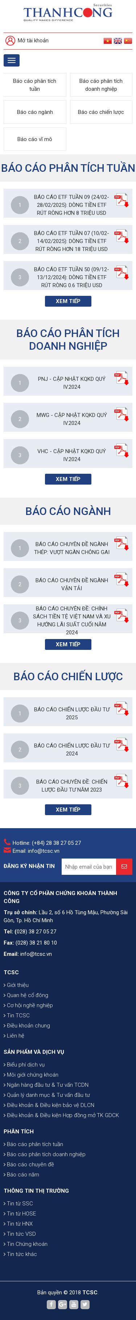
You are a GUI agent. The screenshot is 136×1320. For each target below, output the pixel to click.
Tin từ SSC (18, 1203)
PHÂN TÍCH (19, 1131)
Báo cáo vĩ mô (34, 139)
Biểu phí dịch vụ (24, 1064)
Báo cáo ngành (35, 112)
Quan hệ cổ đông (26, 995)
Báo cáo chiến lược (101, 112)
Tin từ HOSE (20, 1213)
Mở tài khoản (27, 41)
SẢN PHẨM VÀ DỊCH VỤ (34, 1052)
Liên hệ (14, 1035)
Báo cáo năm (21, 1174)
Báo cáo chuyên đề (29, 1164)
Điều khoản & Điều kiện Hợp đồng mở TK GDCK (61, 1115)
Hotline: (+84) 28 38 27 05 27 (47, 843)
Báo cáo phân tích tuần (34, 85)
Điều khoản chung (27, 1025)
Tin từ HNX (18, 1224)
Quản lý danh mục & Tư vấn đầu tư (47, 1095)
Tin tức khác (20, 1254)
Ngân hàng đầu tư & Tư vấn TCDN (46, 1085)
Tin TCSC (17, 1015)
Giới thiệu (16, 985)
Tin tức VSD (20, 1234)
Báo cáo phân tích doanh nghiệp (101, 85)
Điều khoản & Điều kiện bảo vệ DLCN (49, 1105)
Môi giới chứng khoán (31, 1075)
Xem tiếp (68, 301)
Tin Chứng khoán (26, 1244)
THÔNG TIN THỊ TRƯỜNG (36, 1191)
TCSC (11, 972)
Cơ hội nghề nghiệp (28, 1005)
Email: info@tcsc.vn (36, 851)
